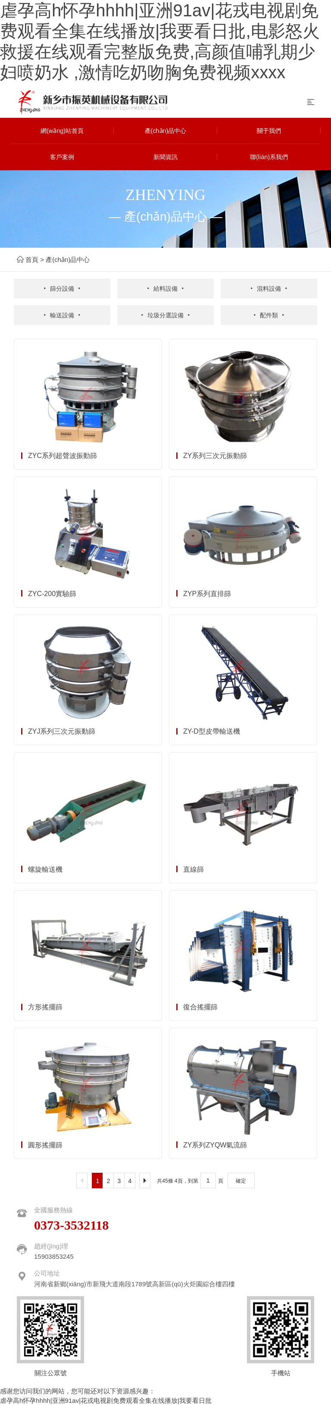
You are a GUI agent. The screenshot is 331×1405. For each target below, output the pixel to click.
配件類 (268, 314)
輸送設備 (62, 314)
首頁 (31, 259)
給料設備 (165, 288)
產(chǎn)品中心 (68, 259)
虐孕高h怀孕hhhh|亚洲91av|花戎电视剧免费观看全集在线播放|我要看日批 (106, 1399)
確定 (241, 1180)
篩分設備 (62, 288)
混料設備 (268, 288)
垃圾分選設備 (165, 314)
